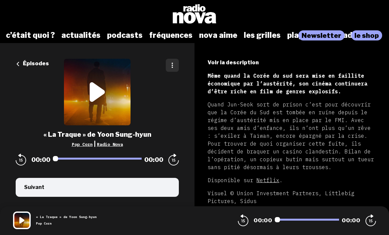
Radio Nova (110, 144)
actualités (81, 35)
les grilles (262, 35)
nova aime (218, 35)
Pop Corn (82, 144)
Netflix (268, 180)
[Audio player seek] (97, 158)
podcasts (125, 35)
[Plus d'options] (172, 65)
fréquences (171, 35)
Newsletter (321, 35)
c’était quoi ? (30, 35)
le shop (366, 35)
